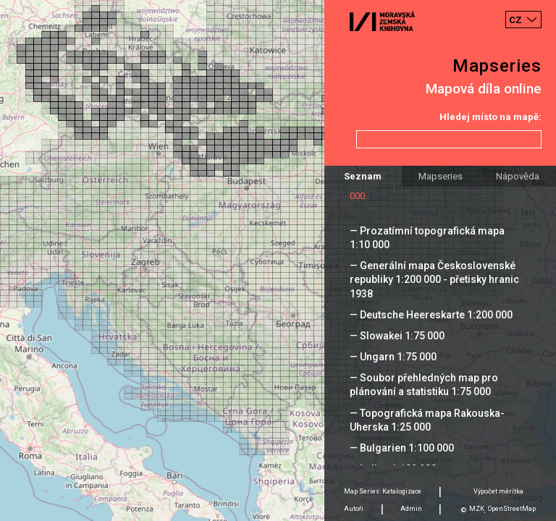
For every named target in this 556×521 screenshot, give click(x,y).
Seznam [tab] (363, 176)
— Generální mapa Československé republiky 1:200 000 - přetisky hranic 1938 (434, 279)
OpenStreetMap (512, 508)
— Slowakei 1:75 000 (397, 336)
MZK (476, 508)
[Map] (278, 260)
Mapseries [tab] (440, 176)
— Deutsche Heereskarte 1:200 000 (431, 315)
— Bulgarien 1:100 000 (402, 448)
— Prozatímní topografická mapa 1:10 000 (427, 237)
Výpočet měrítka (498, 491)
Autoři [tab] (353, 508)
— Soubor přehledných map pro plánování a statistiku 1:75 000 (424, 384)
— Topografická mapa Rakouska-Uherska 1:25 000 (427, 420)
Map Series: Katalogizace (382, 491)
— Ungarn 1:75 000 (393, 357)
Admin (411, 508)
